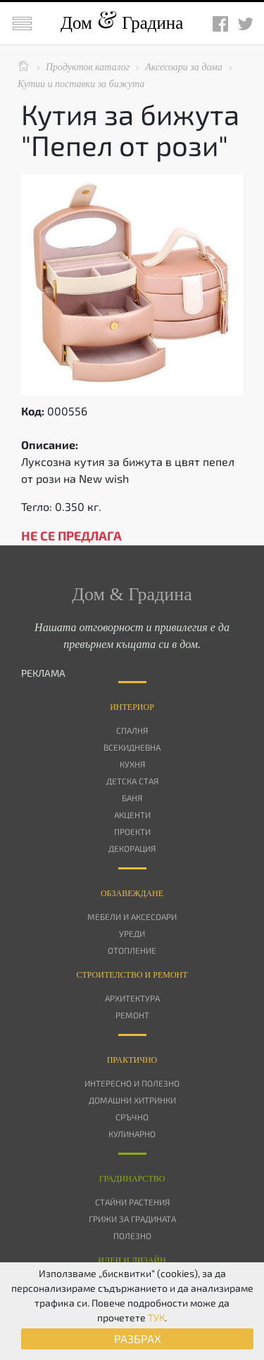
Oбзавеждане (132, 893)
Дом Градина (122, 22)
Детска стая (132, 781)
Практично (132, 1060)
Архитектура (132, 998)
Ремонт (132, 1015)
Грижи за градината (132, 1219)
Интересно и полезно (132, 1083)
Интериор (132, 707)
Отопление (132, 950)
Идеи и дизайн (131, 1260)
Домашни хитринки (132, 1100)
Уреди (132, 933)
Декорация (132, 848)
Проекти (132, 831)
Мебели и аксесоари (132, 916)
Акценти (132, 815)
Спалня (132, 730)
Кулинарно (132, 1134)
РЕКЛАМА (43, 673)
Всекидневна (132, 747)
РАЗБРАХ (137, 1338)
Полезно (132, 1236)
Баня (132, 798)
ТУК (156, 1317)
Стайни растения (132, 1202)
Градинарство (132, 1179)
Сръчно (132, 1117)
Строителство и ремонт (131, 975)
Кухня (132, 764)
